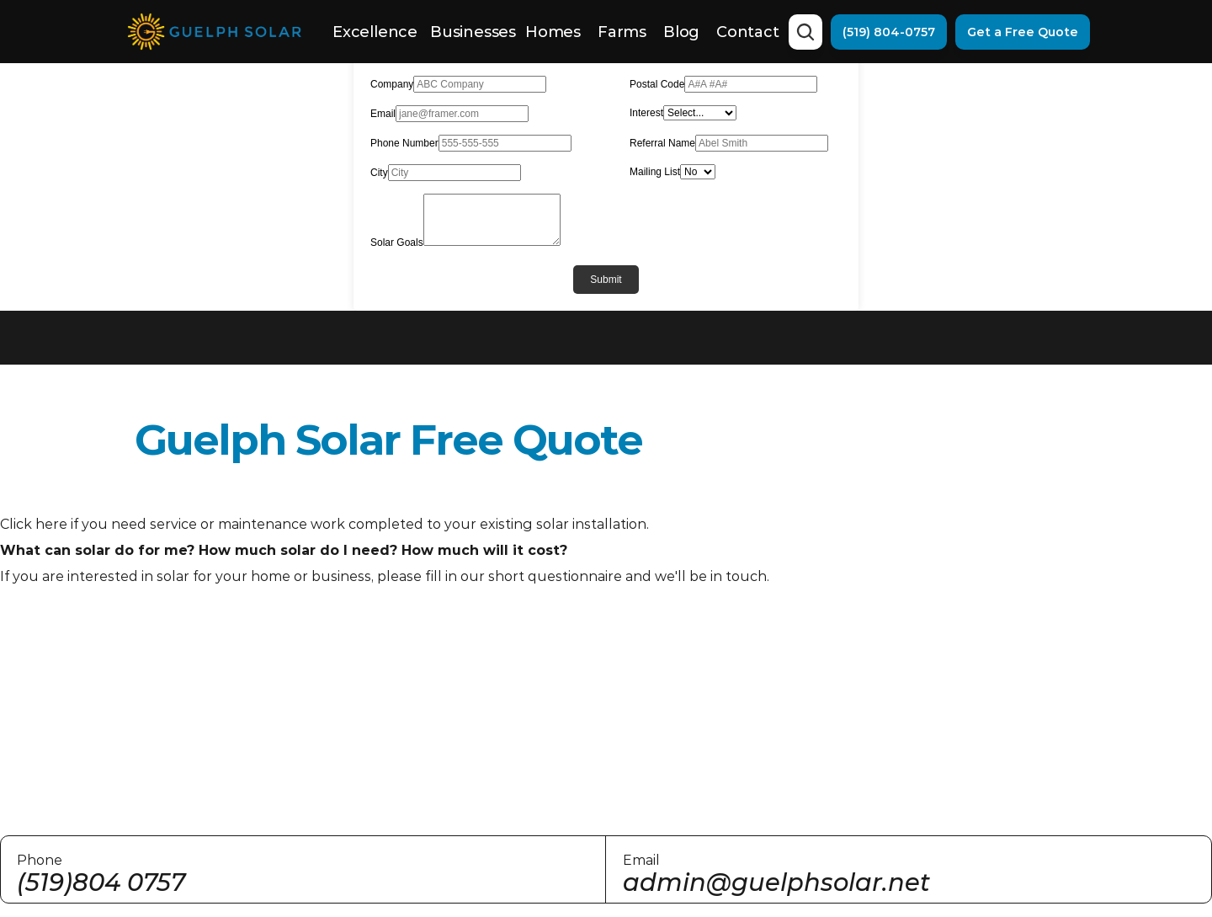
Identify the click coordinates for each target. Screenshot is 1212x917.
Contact (747, 32)
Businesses (473, 32)
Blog (681, 32)
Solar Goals (396, 242)
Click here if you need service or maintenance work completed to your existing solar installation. (324, 524)
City (379, 173)
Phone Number (404, 143)
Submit (605, 279)
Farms (622, 32)
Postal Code (657, 84)
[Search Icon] (805, 32)
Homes (553, 32)
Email (383, 114)
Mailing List (655, 172)
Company (391, 84)
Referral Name (662, 143)
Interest (646, 113)
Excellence (374, 32)
